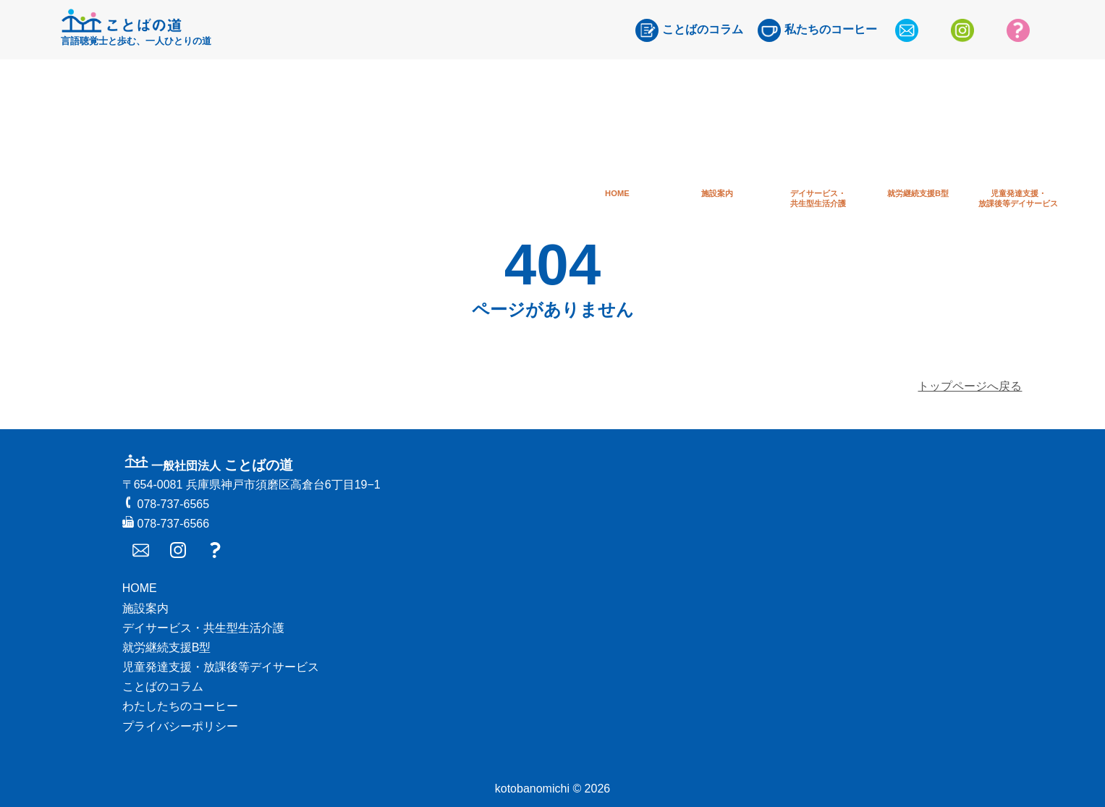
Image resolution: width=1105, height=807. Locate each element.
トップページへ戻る (970, 386)
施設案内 (145, 608)
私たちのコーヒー (817, 30)
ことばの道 (208, 465)
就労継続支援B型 (166, 647)
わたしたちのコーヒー (180, 706)
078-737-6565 (165, 504)
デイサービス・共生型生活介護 (203, 628)
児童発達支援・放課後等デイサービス (220, 667)
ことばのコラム (688, 30)
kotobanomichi (532, 788)
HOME (139, 588)
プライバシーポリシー (180, 726)
